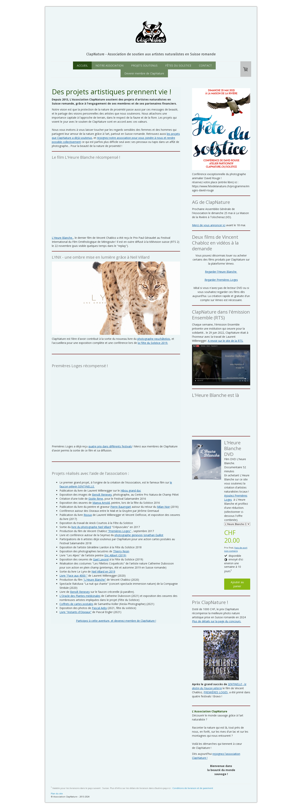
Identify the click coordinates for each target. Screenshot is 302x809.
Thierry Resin (121, 551)
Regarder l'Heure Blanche (221, 271)
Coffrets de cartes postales (76, 604)
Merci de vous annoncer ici (208, 225)
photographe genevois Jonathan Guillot (139, 535)
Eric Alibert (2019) (115, 555)
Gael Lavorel (101, 559)
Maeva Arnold (101, 502)
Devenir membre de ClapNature (144, 73)
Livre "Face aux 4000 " (73, 575)
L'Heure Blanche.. (62, 238)
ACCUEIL (82, 65)
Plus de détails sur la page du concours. (216, 621)
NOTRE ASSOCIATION (109, 65)
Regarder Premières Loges (221, 280)
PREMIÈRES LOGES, (216, 692)
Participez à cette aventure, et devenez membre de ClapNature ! (116, 621)
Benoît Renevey (102, 494)
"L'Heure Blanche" (94, 579)
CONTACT (205, 65)
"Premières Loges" (119, 531)
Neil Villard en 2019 (103, 571)
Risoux (88, 515)
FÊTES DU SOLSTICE (178, 65)
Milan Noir (163, 507)
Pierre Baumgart (120, 507)
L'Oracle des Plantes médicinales (80, 596)
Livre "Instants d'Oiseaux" (75, 612)
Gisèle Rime (95, 498)
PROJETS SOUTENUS (144, 65)
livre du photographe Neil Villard (91, 527)
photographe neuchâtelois (153, 339)
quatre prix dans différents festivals (110, 446)
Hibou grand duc (131, 490)
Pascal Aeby (99, 608)
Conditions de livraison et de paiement (192, 788)
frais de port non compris (235, 549)
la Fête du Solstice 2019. (153, 343)
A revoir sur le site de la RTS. (225, 340)
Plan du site (57, 793)
